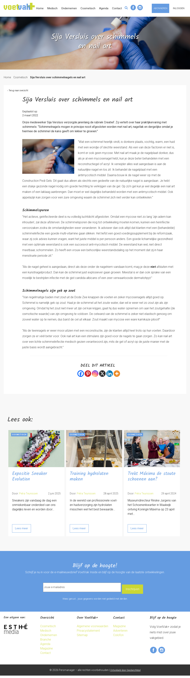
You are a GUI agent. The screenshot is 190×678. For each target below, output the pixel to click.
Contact (144, 20)
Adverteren (120, 633)
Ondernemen (96, 20)
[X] (102, 376)
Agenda (130, 20)
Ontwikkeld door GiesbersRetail (125, 672)
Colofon (118, 637)
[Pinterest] (88, 376)
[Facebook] (80, 376)
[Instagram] (95, 376)
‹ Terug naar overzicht (17, 93)
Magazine (46, 650)
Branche (45, 642)
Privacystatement (88, 633)
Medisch (79, 20)
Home (67, 20)
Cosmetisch (115, 20)
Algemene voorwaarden (92, 628)
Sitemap (82, 637)
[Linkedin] (109, 376)
